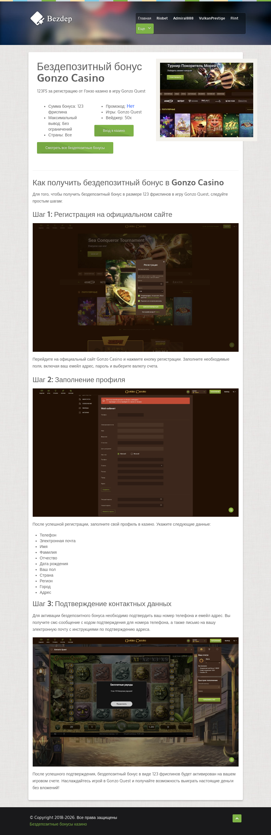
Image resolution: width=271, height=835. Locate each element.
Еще (141, 29)
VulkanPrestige (212, 18)
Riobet (162, 18)
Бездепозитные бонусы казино (58, 824)
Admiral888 (183, 18)
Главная (144, 18)
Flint (234, 18)
